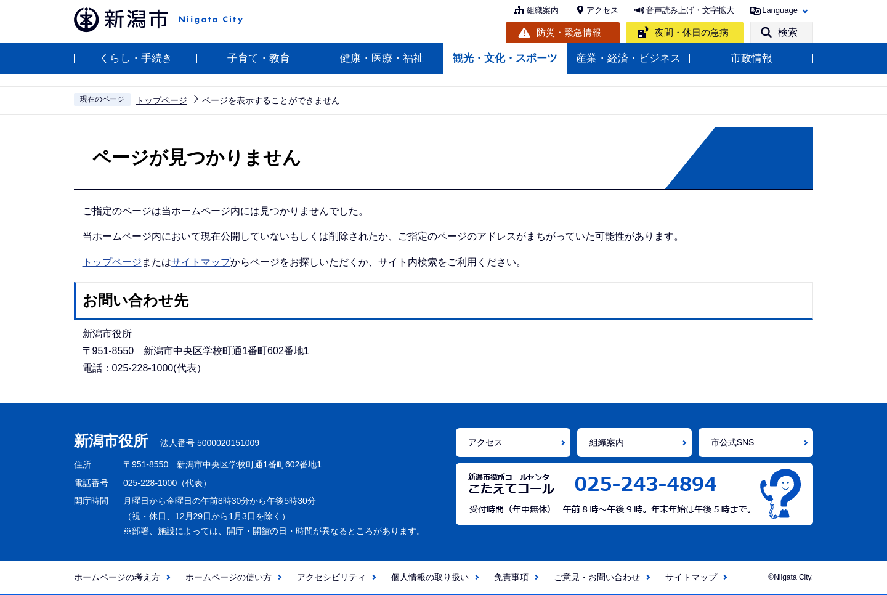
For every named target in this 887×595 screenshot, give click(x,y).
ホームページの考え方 (117, 577)
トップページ (161, 100)
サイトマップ (200, 262)
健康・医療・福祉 (382, 58)
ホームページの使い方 (228, 577)
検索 (788, 32)
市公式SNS (733, 442)
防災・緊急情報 (569, 32)
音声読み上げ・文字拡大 (690, 10)
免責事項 (511, 577)
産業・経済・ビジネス (628, 58)
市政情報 (751, 58)
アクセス (602, 10)
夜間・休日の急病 (692, 32)
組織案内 (543, 10)
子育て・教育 (258, 58)
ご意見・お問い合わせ (597, 577)
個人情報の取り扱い (430, 577)
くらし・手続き (135, 58)
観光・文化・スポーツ (505, 58)
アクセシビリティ (331, 577)
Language (780, 10)
